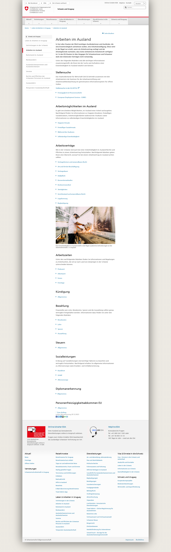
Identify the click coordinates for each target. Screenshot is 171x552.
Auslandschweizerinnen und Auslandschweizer (65, 514)
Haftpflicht (61, 176)
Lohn (59, 324)
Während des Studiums (65, 132)
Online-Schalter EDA (57, 427)
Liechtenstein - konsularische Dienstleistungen (96, 504)
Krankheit (61, 371)
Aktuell (29, 21)
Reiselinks (59, 485)
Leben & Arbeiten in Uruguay (67, 21)
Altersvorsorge (62, 380)
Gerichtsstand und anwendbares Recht (71, 194)
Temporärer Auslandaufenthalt (66, 530)
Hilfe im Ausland (61, 482)
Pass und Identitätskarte (94, 460)
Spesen (60, 329)
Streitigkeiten (62, 189)
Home (27, 28)
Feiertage (60, 283)
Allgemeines (62, 297)
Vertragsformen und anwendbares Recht (72, 162)
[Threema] (63, 416)
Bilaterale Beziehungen (125, 484)
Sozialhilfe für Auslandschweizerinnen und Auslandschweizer (101, 474)
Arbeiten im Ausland (62, 504)
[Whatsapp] (65, 416)
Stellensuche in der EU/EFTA (67, 88)
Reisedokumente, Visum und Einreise (68, 466)
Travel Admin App (62, 492)
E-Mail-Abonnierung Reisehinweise (67, 489)
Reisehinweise (51, 21)
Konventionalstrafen (65, 180)
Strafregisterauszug (93, 494)
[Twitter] (59, 416)
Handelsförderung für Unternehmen (98, 529)
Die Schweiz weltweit (59, 3)
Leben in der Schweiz (125, 465)
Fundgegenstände (93, 487)
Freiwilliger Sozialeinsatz (66, 127)
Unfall (59, 375)
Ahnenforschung (92, 497)
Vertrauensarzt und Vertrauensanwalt (99, 517)
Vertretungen (39, 21)
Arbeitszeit (61, 274)
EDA (45, 3)
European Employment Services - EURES (71, 97)
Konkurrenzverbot (64, 185)
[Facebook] (57, 416)
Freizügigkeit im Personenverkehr (69, 93)
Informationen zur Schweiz (127, 469)
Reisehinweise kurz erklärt (64, 460)
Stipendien (90, 500)
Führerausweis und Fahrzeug (96, 466)
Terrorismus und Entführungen (66, 473)
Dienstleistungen (84, 21)
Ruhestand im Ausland (63, 507)
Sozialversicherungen (94, 484)
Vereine (58, 518)
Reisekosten (61, 320)
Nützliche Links (92, 514)
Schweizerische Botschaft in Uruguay (37, 472)
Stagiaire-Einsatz (63, 123)
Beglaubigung (62, 203)
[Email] (67, 416)
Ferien (59, 278)
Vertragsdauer (62, 171)
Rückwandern (60, 510)
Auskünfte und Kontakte (126, 462)
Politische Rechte (92, 463)
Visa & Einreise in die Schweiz (101, 21)
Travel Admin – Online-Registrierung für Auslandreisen (100, 510)
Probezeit (61, 269)
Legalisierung (62, 198)
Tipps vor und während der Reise (66, 463)
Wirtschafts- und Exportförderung (129, 487)
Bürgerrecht (91, 523)
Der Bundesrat (32, 3)
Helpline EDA (114, 427)
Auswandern (60, 527)
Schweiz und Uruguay (119, 21)
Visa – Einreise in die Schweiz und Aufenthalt (129, 458)
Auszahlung (61, 333)
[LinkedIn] (61, 416)
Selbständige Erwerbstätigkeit (68, 136)
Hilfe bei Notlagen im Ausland (97, 470)
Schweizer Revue (92, 520)
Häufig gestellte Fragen (63, 470)
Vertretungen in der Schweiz (65, 500)
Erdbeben (59, 476)
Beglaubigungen (92, 478)
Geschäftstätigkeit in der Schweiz (128, 472)
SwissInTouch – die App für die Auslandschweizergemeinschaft (97, 534)
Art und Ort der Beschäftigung (68, 166)
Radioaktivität (60, 479)
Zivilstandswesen (92, 526)
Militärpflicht (91, 491)
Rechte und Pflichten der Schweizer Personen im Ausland (67, 523)
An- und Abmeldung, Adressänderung (99, 457)
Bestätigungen (91, 481)
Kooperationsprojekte (125, 480)
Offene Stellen (29, 463)
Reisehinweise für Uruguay (64, 457)
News (26, 457)
